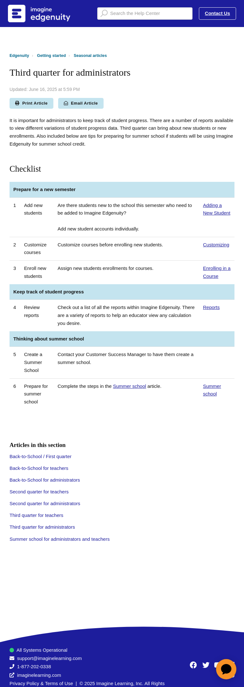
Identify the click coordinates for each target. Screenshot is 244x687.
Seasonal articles (90, 55)
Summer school (129, 386)
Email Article (81, 103)
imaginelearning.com (39, 675)
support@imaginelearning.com (49, 658)
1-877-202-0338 (34, 666)
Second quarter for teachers (39, 491)
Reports (211, 307)
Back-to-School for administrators (45, 480)
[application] (226, 669)
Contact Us (217, 13)
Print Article (31, 103)
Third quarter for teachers (36, 515)
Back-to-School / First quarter (40, 456)
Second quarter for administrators (45, 503)
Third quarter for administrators (42, 527)
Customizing (216, 244)
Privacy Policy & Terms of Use (41, 683)
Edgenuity (19, 55)
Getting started (51, 55)
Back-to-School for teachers (39, 468)
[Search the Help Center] (145, 13)
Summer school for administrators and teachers (60, 539)
